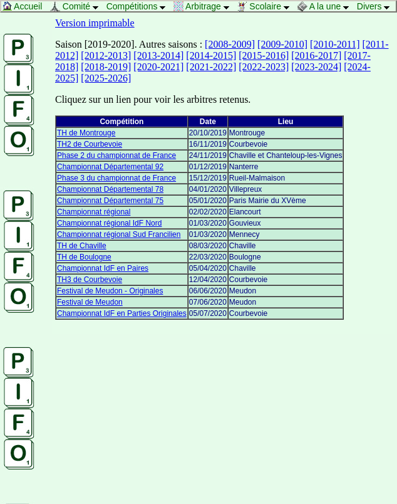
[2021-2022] (211, 66)
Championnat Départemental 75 (110, 200)
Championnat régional (93, 211)
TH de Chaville (81, 245)
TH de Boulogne (84, 257)
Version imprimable (95, 23)
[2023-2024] (316, 66)
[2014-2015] (211, 55)
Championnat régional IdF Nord (109, 223)
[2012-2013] (106, 55)
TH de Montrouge (86, 133)
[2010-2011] (334, 44)
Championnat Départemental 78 (110, 189)
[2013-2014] (158, 55)
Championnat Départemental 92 (110, 166)
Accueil (25, 6)
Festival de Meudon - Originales (110, 290)
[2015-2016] (264, 55)
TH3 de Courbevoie (89, 279)
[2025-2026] (106, 78)
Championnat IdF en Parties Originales (122, 313)
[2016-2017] (316, 55)
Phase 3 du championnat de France (116, 178)
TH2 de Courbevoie (89, 144)
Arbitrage (205, 6)
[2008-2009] (230, 44)
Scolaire (266, 6)
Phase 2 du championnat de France (116, 155)
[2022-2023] (264, 66)
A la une (326, 6)
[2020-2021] (158, 66)
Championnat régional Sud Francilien (118, 234)
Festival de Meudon (90, 302)
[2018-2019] (106, 66)
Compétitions (139, 6)
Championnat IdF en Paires (102, 268)
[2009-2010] (282, 44)
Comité (77, 6)
